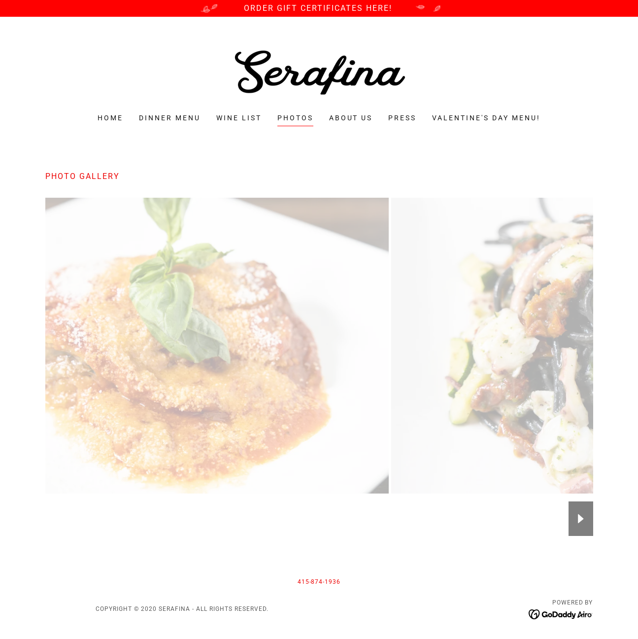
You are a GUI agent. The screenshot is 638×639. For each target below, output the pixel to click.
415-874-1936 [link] (319, 581)
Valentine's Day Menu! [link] (486, 118)
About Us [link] (351, 118)
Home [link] (110, 118)
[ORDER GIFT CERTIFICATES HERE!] (319, 8)
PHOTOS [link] (295, 118)
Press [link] (402, 118)
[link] (319, 71)
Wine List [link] (239, 118)
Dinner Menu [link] (170, 118)
